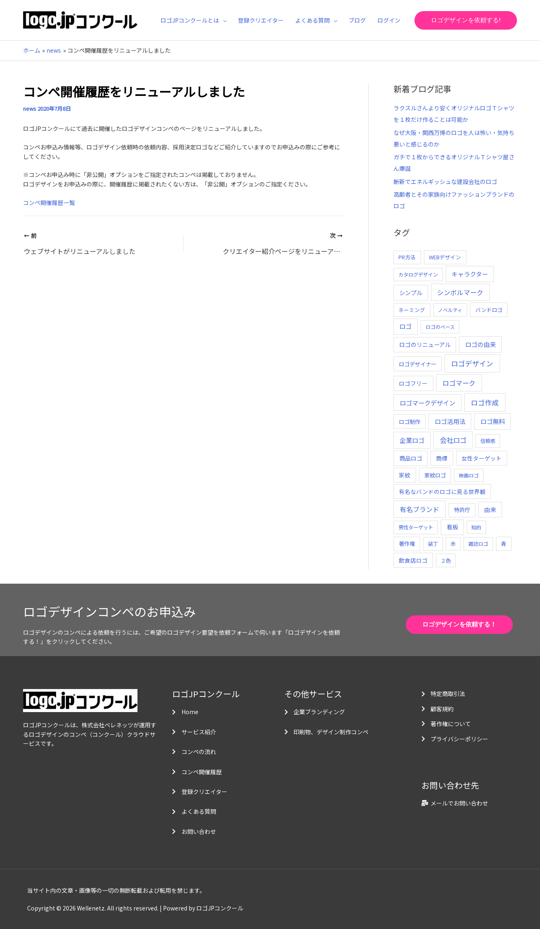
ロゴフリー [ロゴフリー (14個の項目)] (413, 383)
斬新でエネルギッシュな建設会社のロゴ (445, 181)
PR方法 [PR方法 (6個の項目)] (407, 257)
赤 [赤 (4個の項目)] (453, 543)
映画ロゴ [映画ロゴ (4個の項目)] (469, 475)
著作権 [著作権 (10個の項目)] (407, 543)
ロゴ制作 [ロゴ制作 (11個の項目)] (409, 421)
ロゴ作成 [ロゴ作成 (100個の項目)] (485, 402)
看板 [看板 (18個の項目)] (452, 527)
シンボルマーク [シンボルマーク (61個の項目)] (460, 292)
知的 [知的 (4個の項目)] (476, 527)
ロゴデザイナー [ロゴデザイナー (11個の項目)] (417, 364)
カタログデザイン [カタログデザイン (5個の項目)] (418, 274)
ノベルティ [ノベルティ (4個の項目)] (450, 309)
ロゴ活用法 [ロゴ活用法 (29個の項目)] (450, 421)
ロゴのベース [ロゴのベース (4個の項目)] (440, 326)
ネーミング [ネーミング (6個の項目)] (411, 310)
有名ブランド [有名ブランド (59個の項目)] (419, 509)
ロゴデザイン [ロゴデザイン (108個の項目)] (472, 363)
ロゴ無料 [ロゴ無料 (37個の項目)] (492, 421)
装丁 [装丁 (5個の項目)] (433, 543)
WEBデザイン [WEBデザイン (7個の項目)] (445, 257)
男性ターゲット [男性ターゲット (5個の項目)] (415, 527)
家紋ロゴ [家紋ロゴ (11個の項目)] (435, 475)
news (29, 108)
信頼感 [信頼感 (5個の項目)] (487, 441)
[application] (222, 20)
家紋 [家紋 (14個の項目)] (404, 475)
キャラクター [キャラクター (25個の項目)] (470, 274)
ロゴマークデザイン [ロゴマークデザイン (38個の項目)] (427, 402)
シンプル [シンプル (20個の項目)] (410, 292)
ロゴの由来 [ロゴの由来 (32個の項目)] (480, 344)
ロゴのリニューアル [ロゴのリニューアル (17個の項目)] (425, 344)
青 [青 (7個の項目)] (503, 543)
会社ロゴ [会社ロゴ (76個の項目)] (453, 440)
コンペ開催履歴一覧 (49, 202)
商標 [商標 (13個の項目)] (441, 458)
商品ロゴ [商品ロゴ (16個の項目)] (410, 458)
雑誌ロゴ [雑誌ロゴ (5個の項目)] (478, 543)
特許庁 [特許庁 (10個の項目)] (462, 510)
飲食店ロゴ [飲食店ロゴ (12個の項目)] (413, 560)
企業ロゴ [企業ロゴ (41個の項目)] (412, 440)
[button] (465, 20)
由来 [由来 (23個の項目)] (490, 509)
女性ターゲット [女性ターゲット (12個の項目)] (481, 458)
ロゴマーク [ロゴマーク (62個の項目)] (458, 383)
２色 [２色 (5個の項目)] (446, 560)
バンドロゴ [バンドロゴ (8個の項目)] (489, 310)
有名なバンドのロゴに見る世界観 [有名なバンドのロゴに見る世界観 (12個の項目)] (442, 491)
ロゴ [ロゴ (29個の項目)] (405, 326)
